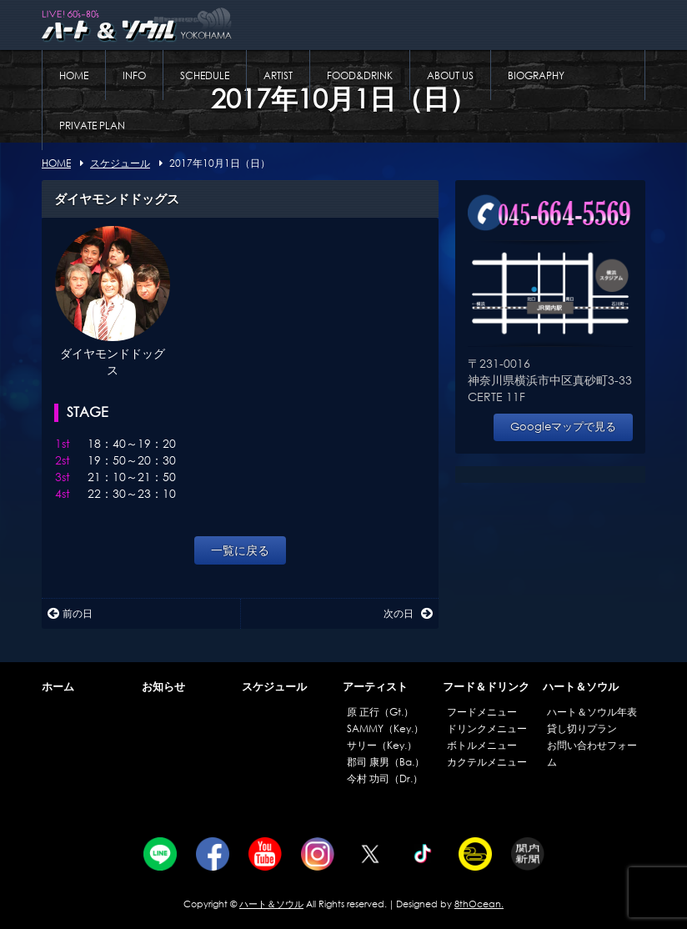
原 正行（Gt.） (380, 712)
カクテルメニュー (487, 762)
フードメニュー (482, 712)
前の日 (70, 613)
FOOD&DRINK (360, 75)
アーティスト (375, 687)
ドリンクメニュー (487, 728)
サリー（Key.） (382, 745)
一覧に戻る (240, 550)
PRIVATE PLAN (92, 125)
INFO (134, 75)
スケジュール (274, 687)
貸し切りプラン (582, 728)
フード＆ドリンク (486, 687)
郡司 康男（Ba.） (385, 762)
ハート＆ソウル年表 (592, 712)
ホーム (58, 687)
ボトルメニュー (482, 745)
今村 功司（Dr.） (385, 778)
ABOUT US (450, 75)
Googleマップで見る (563, 426)
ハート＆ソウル (581, 687)
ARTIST (278, 75)
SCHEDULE (204, 75)
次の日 (408, 613)
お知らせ (163, 687)
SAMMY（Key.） (385, 728)
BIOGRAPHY (536, 75)
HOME (73, 75)
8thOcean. (479, 904)
